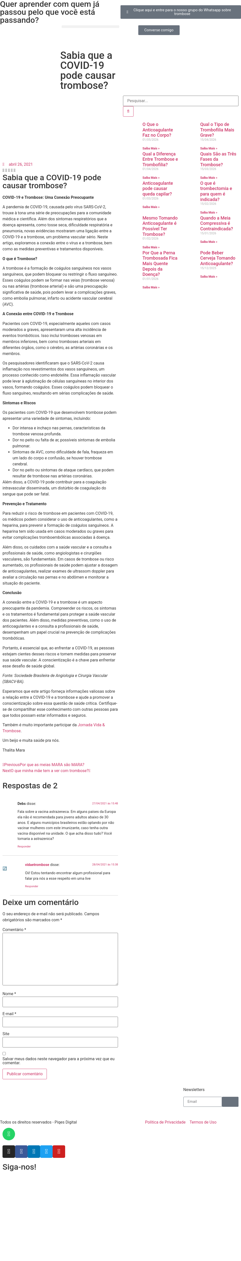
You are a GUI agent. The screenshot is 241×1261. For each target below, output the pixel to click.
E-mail (9, 1014)
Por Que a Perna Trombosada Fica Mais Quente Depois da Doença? (160, 263)
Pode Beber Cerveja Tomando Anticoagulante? (217, 258)
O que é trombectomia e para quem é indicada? (216, 191)
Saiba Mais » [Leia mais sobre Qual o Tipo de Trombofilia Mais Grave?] (208, 148)
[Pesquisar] (128, 111)
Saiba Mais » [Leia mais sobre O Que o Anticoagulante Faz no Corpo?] (151, 148)
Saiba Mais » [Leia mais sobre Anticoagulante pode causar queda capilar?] (151, 207)
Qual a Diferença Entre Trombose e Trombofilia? (160, 159)
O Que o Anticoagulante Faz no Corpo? (158, 130)
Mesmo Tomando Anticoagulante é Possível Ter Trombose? (160, 226)
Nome (9, 994)
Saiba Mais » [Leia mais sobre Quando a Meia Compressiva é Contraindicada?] (208, 242)
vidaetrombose (37, 865)
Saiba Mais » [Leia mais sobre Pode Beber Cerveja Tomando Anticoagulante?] (208, 276)
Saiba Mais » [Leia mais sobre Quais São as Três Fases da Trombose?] (208, 177)
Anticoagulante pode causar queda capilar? (158, 189)
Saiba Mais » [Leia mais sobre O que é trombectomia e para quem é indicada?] (208, 212)
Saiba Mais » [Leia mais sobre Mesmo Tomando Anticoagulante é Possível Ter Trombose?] (151, 247)
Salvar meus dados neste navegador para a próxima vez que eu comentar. (58, 1061)
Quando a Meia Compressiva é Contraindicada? (216, 223)
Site (6, 1034)
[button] (90, 26)
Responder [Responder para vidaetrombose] (31, 886)
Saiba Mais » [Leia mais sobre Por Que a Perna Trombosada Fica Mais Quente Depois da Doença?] (151, 287)
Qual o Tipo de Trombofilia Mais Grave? (217, 130)
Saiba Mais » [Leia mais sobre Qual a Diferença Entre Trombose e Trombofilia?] (151, 177)
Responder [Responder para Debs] (24, 846)
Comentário (14, 930)
